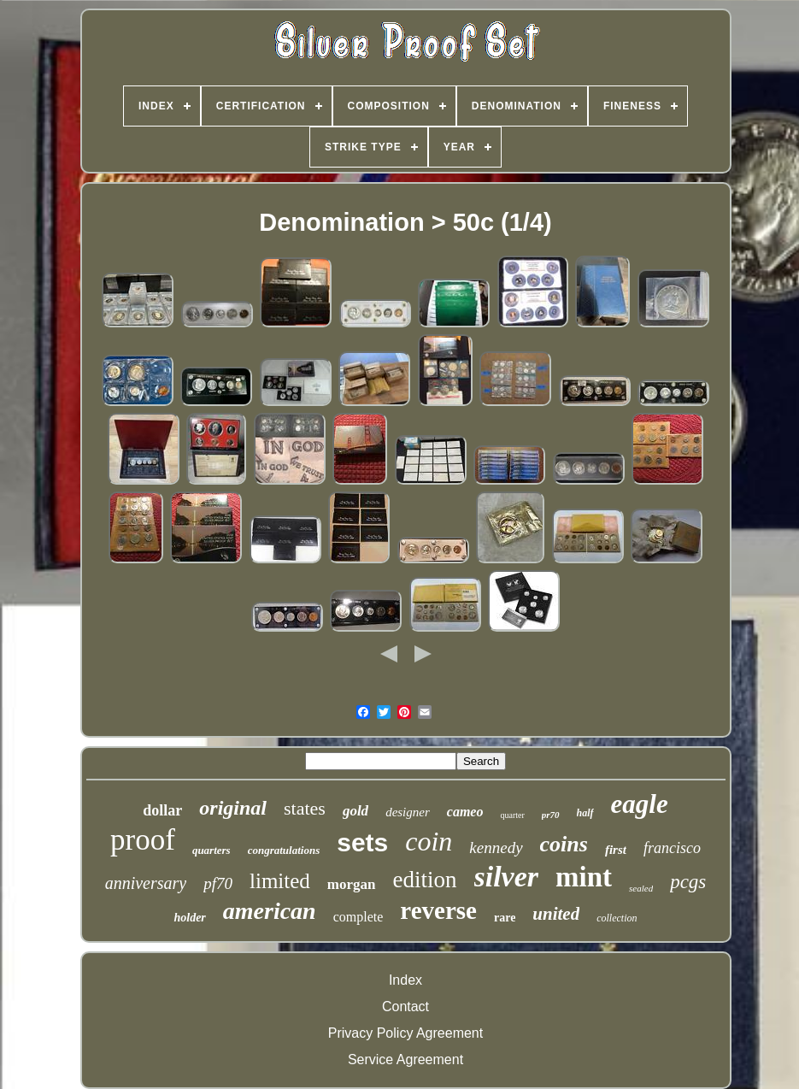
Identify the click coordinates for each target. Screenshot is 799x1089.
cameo (465, 811)
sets (362, 842)
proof (142, 839)
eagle (639, 804)
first (615, 849)
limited (280, 880)
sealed (641, 888)
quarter (512, 815)
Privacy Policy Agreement (405, 1033)
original (233, 808)
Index (405, 980)
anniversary (146, 883)
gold (355, 811)
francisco (672, 847)
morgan (351, 884)
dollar (162, 810)
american (269, 911)
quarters (211, 850)
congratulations (284, 850)
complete (358, 916)
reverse (438, 910)
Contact (405, 1006)
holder (189, 917)
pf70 (217, 883)
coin (428, 841)
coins (564, 844)
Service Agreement (405, 1059)
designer (407, 812)
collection (616, 918)
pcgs (688, 881)
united (555, 914)
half (585, 813)
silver (506, 876)
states (305, 808)
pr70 (551, 814)
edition (425, 879)
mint (583, 877)
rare (504, 917)
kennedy (495, 847)
